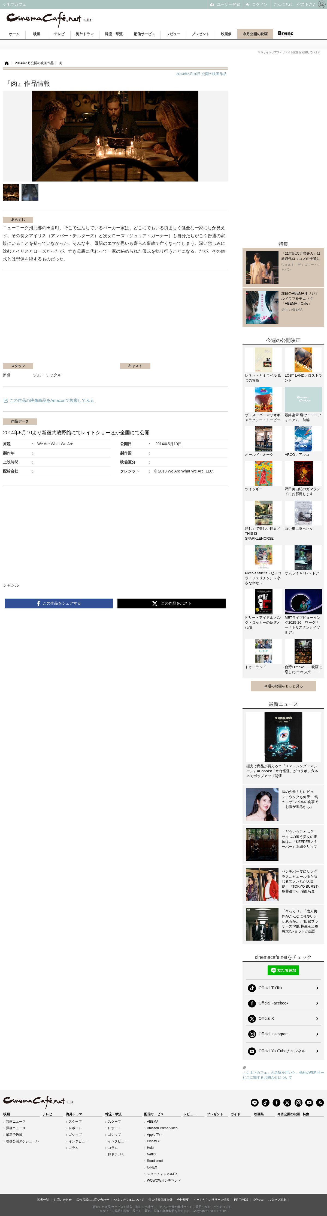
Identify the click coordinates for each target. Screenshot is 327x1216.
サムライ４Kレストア (302, 573)
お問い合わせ (63, 1199)
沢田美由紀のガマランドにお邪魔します (302, 491)
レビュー (173, 34)
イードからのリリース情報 (211, 1199)
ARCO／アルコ (297, 455)
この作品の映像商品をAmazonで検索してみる (52, 400)
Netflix (151, 1154)
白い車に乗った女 (299, 529)
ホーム (14, 34)
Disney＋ (153, 1141)
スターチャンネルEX (162, 1174)
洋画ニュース (16, 1128)
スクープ (75, 1121)
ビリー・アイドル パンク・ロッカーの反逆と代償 (263, 622)
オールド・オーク (259, 455)
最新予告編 (14, 1135)
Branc (285, 34)
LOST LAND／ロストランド (303, 377)
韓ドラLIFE (116, 1154)
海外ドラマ (85, 34)
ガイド (235, 1114)
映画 (36, 34)
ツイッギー (254, 489)
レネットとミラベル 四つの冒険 (263, 377)
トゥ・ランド (255, 667)
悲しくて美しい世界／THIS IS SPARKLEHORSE (262, 533)
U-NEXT (153, 1167)
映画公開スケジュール (22, 1141)
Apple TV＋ (155, 1135)
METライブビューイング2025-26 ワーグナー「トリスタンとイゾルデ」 (302, 625)
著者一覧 (43, 1199)
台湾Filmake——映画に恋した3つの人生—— (303, 669)
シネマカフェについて (129, 1199)
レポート (75, 1128)
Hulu (150, 1148)
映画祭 (226, 34)
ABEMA (152, 1121)
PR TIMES (241, 1199)
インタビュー (78, 1141)
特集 (306, 1114)
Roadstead (155, 1161)
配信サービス (144, 34)
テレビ (59, 34)
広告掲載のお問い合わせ (92, 1199)
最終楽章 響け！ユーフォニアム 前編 (303, 417)
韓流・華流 (114, 34)
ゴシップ (75, 1135)
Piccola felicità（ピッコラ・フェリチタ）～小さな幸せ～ (263, 578)
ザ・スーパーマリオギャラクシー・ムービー (262, 417)
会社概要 (183, 1199)
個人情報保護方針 (160, 1199)
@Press (258, 1199)
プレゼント (200, 34)
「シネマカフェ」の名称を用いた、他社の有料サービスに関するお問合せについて (283, 1075)
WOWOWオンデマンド (164, 1180)
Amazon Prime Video (162, 1128)
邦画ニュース (16, 1121)
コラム (73, 1148)
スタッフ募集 (277, 1199)
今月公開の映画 (255, 34)
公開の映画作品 (201, 74)
